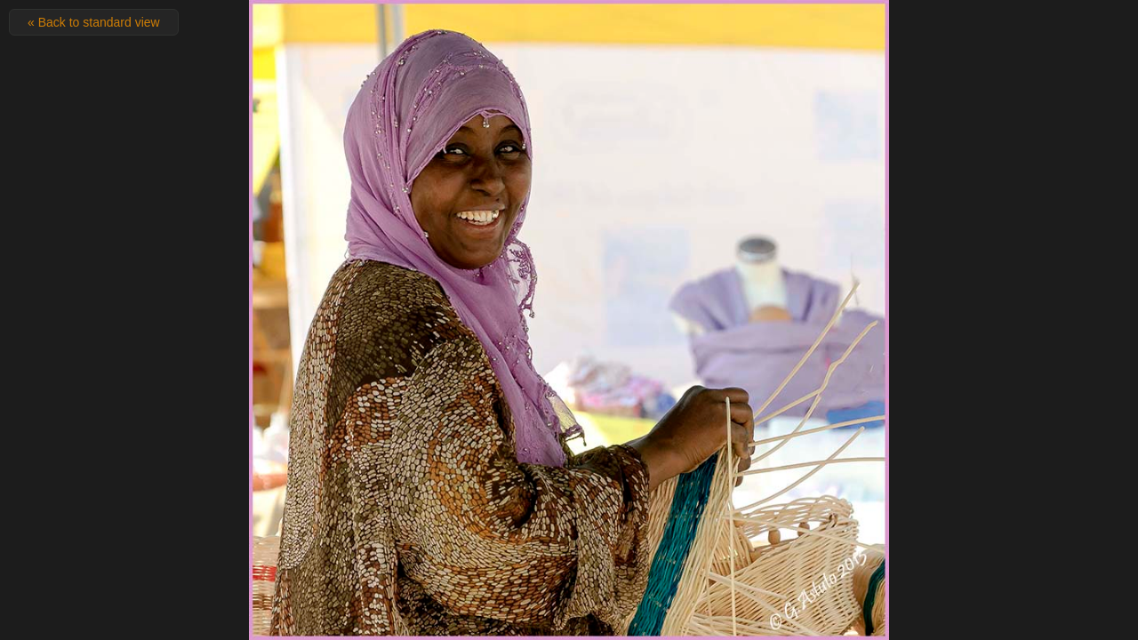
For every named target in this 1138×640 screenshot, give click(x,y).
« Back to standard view (94, 22)
